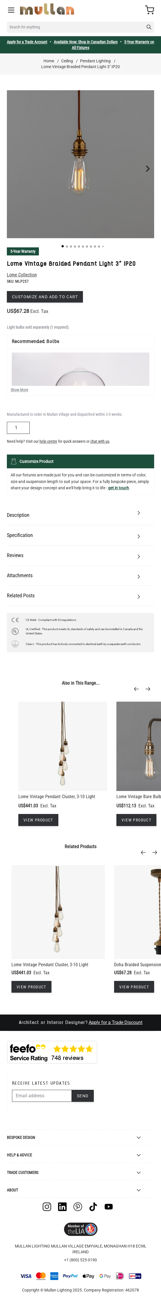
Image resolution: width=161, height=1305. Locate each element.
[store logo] (47, 9)
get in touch (118, 488)
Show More (19, 390)
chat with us (99, 441)
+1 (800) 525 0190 (80, 1260)
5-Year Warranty (22, 251)
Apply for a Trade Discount (115, 1022)
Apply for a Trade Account (27, 42)
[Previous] (138, 689)
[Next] (149, 689)
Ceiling (67, 61)
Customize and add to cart (45, 297)
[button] (62, 246)
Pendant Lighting (95, 61)
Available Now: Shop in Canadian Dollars (86, 42)
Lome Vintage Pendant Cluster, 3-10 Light (56, 796)
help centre (48, 441)
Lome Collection (22, 275)
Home (48, 61)
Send (83, 1096)
